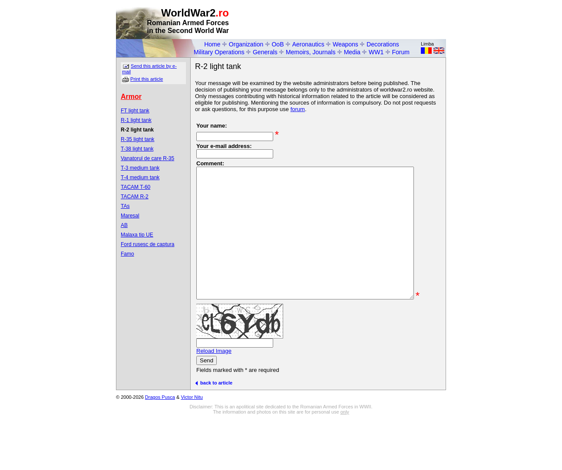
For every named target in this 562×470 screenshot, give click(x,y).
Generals (265, 52)
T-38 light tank (137, 149)
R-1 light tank (136, 120)
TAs (125, 206)
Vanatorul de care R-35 (147, 158)
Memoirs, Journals (310, 52)
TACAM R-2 (135, 197)
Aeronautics (308, 44)
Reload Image (213, 386)
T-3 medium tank (140, 168)
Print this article (146, 79)
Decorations (383, 44)
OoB (277, 44)
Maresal (130, 216)
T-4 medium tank (140, 177)
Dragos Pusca (160, 432)
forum (298, 109)
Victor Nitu (192, 432)
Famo (127, 254)
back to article (213, 418)
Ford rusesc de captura (147, 244)
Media (352, 52)
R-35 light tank (137, 139)
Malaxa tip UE (137, 235)
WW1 (376, 52)
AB (124, 225)
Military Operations (219, 52)
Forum (401, 52)
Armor (131, 96)
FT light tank (135, 111)
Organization (246, 44)
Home (212, 44)
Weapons (345, 44)
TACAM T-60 (135, 187)
